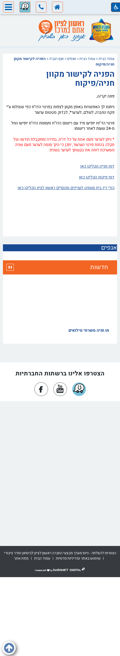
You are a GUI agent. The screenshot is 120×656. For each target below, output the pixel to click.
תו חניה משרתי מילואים (89, 331)
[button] (41, 8)
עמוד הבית (106, 59)
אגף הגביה (56, 59)
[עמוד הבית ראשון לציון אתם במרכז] (61, 27)
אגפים (71, 59)
